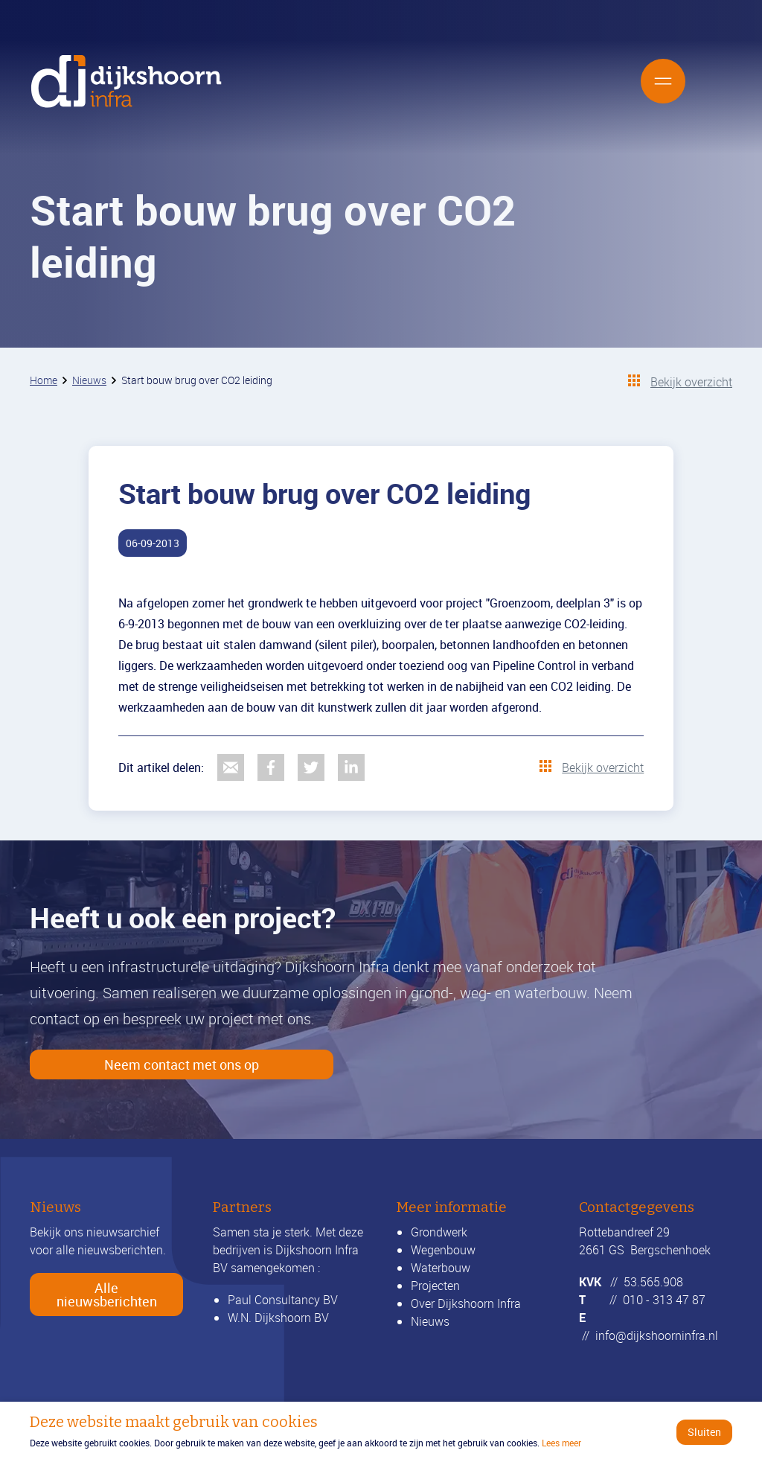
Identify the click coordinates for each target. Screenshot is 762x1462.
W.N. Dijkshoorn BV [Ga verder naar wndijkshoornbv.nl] (278, 1317)
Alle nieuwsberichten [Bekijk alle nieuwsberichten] (107, 1294)
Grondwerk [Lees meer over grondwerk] (439, 1232)
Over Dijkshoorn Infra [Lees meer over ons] (466, 1303)
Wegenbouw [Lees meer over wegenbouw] (443, 1250)
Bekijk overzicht (691, 382)
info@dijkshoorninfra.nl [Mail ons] (656, 1335)
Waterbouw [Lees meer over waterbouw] (440, 1268)
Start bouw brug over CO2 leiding (196, 380)
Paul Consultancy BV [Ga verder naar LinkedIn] (283, 1300)
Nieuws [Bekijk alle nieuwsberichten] (430, 1321)
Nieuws (89, 380)
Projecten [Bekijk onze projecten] (435, 1285)
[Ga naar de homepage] (126, 81)
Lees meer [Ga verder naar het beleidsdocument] (561, 1443)
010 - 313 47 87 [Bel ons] (664, 1300)
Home (43, 380)
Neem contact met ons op (181, 1064)
